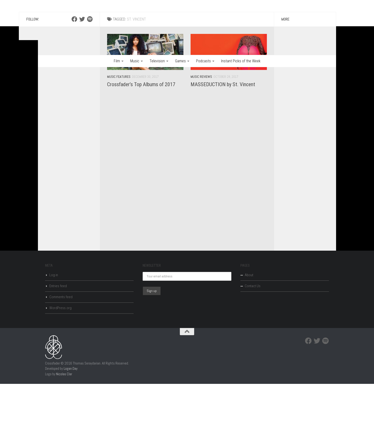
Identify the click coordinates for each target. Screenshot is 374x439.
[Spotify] (90, 74)
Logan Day (71, 423)
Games (180, 61)
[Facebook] (74, 74)
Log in (53, 330)
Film (117, 61)
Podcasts (203, 61)
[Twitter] (82, 74)
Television (157, 61)
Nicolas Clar (64, 429)
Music (134, 61)
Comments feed (61, 352)
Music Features (118, 132)
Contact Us (252, 341)
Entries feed (58, 341)
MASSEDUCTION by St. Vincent (223, 140)
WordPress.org (60, 363)
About (249, 330)
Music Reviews (201, 132)
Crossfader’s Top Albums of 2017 (141, 140)
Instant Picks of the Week (240, 61)
